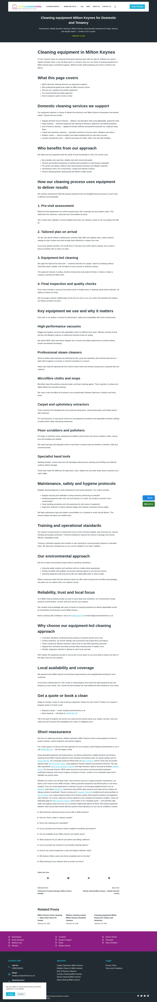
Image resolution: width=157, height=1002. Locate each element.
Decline (21, 994)
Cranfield (62, 937)
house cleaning (43, 761)
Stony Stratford (43, 795)
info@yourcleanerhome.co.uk (23, 976)
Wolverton (58, 789)
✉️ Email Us (148, 504)
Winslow (15, 946)
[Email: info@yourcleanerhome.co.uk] (9, 974)
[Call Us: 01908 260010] (9, 967)
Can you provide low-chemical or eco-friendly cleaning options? (63, 845)
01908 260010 (17, 968)
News (88, 6)
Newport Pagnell (84, 792)
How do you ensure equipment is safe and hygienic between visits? (65, 850)
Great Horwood (18, 940)
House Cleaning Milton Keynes (69, 977)
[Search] (115, 7)
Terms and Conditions (114, 968)
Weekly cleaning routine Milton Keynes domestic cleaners (76, 917)
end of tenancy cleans (57, 764)
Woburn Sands (64, 946)
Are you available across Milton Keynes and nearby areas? (62, 834)
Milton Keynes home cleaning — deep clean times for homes (50, 917)
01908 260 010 (77, 616)
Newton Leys (17, 943)
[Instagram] (145, 996)
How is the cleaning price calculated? (53, 823)
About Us (96, 6)
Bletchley (41, 789)
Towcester (109, 940)
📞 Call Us (148, 498)
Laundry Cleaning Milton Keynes (69, 974)
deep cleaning (87, 761)
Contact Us (106, 6)
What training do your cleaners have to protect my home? (61, 861)
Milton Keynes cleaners (62, 801)
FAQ (82, 6)
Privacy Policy (111, 965)
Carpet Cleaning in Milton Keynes (70, 965)
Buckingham (16, 937)
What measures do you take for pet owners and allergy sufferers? (64, 840)
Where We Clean (71, 6)
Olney (61, 943)
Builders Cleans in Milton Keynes (69, 968)
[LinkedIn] (109, 878)
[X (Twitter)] (68, 878)
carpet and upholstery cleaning (62, 766)
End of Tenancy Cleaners (66, 971)
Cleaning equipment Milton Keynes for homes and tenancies (105, 917)
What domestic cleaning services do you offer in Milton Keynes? (64, 812)
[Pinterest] (89, 878)
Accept (10, 994)
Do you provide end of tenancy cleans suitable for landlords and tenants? (67, 829)
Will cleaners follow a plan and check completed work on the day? (64, 856)
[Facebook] (48, 878)
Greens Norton (111, 937)
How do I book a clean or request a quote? (55, 817)
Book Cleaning (137, 7)
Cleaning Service (54, 6)
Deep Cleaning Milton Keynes (68, 980)
